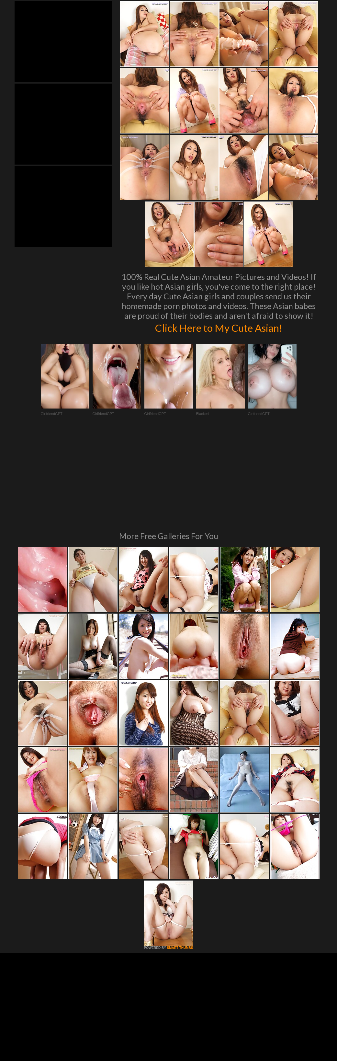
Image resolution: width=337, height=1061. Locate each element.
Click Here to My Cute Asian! (218, 327)
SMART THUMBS (180, 859)
